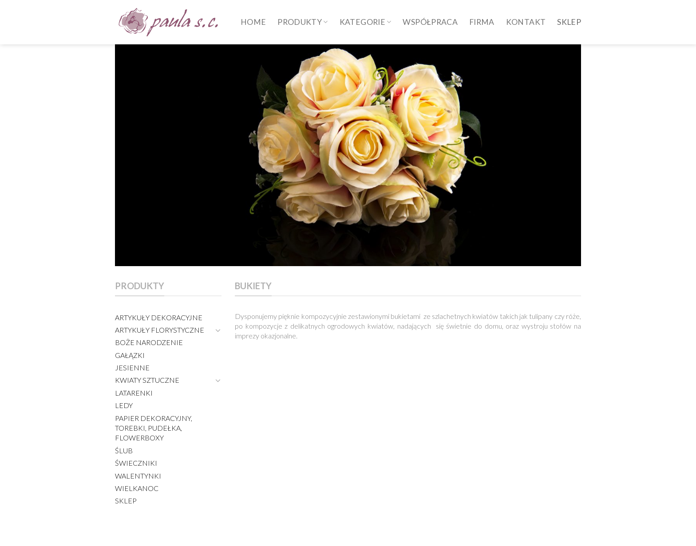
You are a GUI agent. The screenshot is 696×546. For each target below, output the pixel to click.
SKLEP (569, 22)
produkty (302, 22)
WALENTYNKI (138, 475)
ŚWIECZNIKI (136, 463)
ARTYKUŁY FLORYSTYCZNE (159, 330)
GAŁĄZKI (130, 355)
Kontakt (526, 22)
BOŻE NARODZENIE (149, 342)
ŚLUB (124, 450)
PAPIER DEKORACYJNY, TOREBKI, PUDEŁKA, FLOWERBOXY (153, 428)
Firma (481, 22)
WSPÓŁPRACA (430, 22)
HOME (253, 22)
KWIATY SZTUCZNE (147, 380)
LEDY (124, 405)
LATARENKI (134, 393)
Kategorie (366, 22)
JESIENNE (132, 367)
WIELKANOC (136, 488)
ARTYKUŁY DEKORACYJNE (158, 317)
